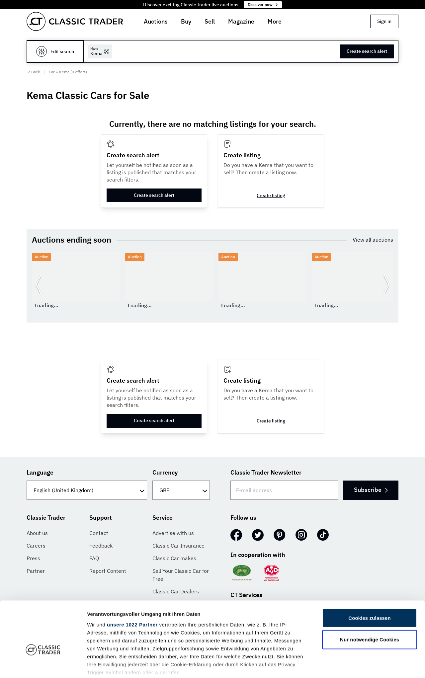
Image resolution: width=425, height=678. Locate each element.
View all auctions (373, 239)
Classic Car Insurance (178, 545)
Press (33, 558)
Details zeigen (353, 665)
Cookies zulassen (369, 576)
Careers (36, 545)
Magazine (241, 21)
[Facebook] (236, 535)
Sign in (384, 21)
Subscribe (370, 489)
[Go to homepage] (75, 21)
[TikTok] (323, 535)
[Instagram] (301, 535)
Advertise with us (173, 533)
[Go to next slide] (386, 284)
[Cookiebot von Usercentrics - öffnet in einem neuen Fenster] (43, 665)
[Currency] (181, 490)
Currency (165, 472)
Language (40, 472)
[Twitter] (258, 535)
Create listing (271, 195)
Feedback (101, 545)
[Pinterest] (280, 535)
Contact (98, 533)
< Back (34, 71)
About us (37, 533)
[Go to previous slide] (38, 284)
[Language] (87, 490)
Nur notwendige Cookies (369, 598)
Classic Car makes (174, 558)
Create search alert (367, 51)
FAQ (94, 558)
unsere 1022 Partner (132, 583)
